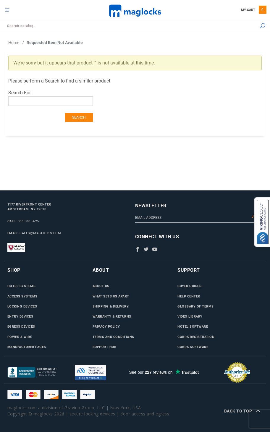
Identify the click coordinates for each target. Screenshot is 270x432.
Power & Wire (19, 337)
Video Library (190, 316)
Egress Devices (21, 326)
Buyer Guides (189, 286)
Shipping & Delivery (111, 306)
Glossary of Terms (195, 306)
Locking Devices (22, 306)
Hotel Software (192, 326)
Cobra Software (192, 347)
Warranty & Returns (112, 316)
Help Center (188, 296)
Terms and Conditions (113, 337)
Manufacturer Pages (26, 347)
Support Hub (105, 347)
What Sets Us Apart (111, 296)
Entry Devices (20, 316)
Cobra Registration (195, 337)
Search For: (20, 93)
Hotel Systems (21, 286)
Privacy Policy (106, 326)
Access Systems (22, 296)
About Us (101, 286)
